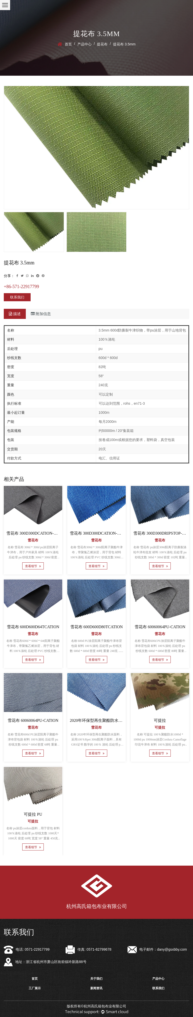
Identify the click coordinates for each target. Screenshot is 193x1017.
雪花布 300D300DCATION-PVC (33, 533)
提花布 (102, 44)
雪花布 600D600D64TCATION (33, 627)
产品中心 (84, 44)
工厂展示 (35, 988)
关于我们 (96, 978)
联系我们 (17, 297)
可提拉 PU (33, 814)
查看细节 (33, 566)
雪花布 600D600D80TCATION (96, 627)
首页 (68, 44)
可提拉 (160, 721)
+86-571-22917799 (21, 286)
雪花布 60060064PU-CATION (160, 627)
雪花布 (33, 540)
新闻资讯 (96, 988)
